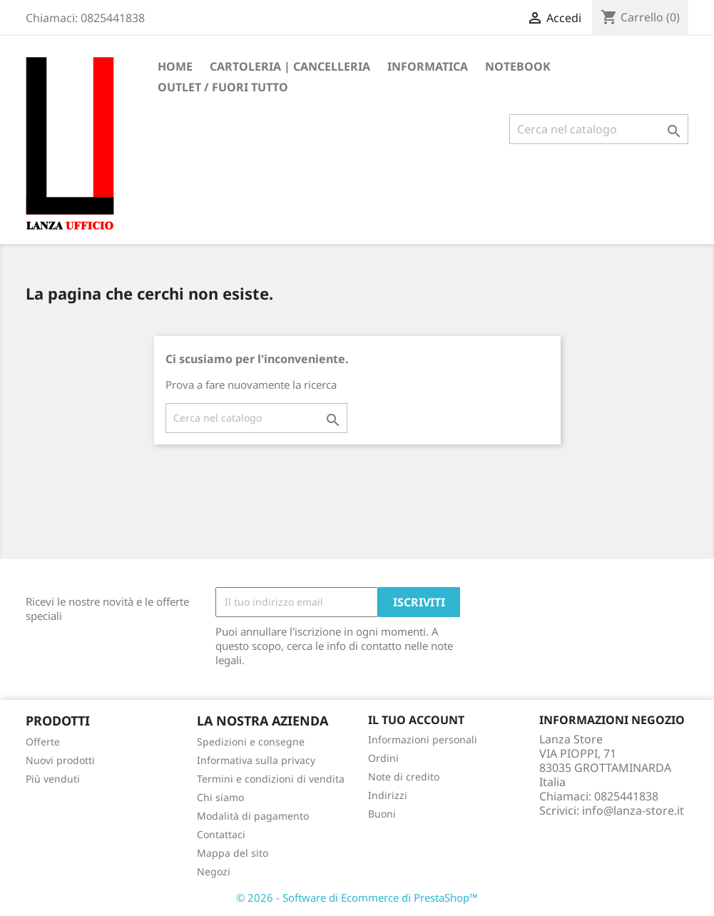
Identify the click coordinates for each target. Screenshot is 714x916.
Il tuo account (416, 720)
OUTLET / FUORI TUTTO (223, 87)
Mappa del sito (232, 853)
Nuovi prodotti (60, 760)
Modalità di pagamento (253, 816)
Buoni (382, 813)
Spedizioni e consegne (251, 741)
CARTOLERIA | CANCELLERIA (290, 66)
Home (175, 66)
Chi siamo (220, 797)
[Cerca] (598, 129)
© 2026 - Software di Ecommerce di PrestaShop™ (357, 897)
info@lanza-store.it (633, 810)
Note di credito (403, 776)
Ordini (383, 758)
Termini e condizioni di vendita (271, 778)
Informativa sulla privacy (256, 760)
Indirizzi (387, 795)
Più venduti (53, 778)
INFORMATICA (427, 66)
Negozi (213, 871)
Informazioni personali (422, 739)
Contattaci (221, 834)
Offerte (43, 741)
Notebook (518, 66)
